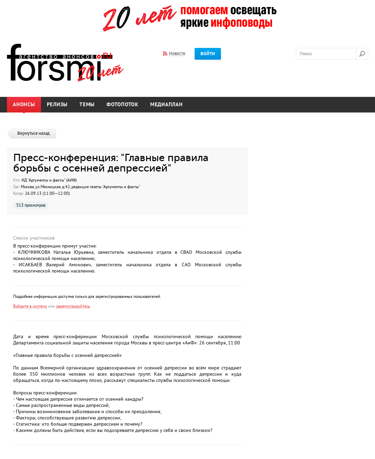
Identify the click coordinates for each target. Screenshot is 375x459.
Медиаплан (166, 105)
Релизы (57, 105)
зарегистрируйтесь (73, 306)
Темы (87, 105)
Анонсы (24, 105)
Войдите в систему (30, 306)
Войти (208, 54)
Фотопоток (122, 105)
